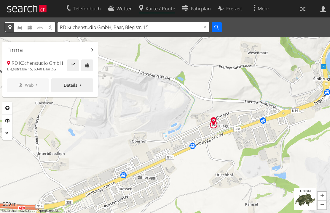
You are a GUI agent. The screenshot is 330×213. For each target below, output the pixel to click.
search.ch (11, 211)
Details (70, 85)
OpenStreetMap (49, 211)
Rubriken (7, 108)
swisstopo (28, 211)
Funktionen (7, 133)
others (68, 211)
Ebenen (7, 120)
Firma (15, 50)
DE (302, 9)
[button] (322, 196)
